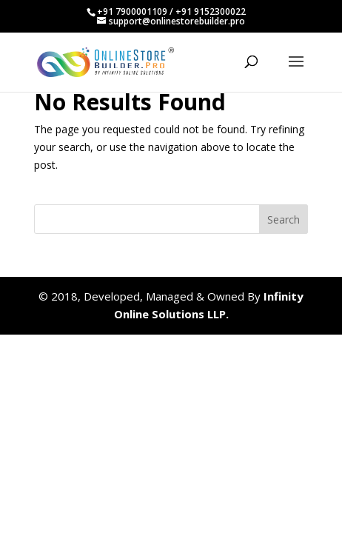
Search (283, 219)
